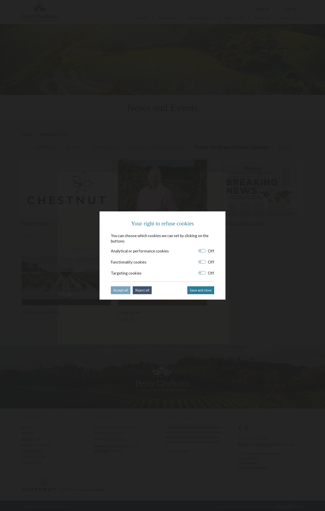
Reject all (142, 290)
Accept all (120, 290)
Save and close (201, 290)
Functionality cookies (128, 262)
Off (211, 251)
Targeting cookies (126, 273)
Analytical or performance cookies (140, 251)
